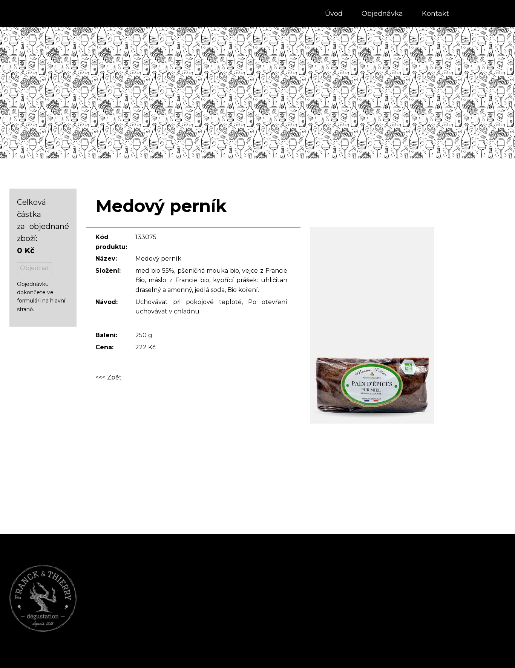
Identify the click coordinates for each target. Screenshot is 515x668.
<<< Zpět (108, 377)
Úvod (334, 13)
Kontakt (435, 13)
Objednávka (382, 13)
